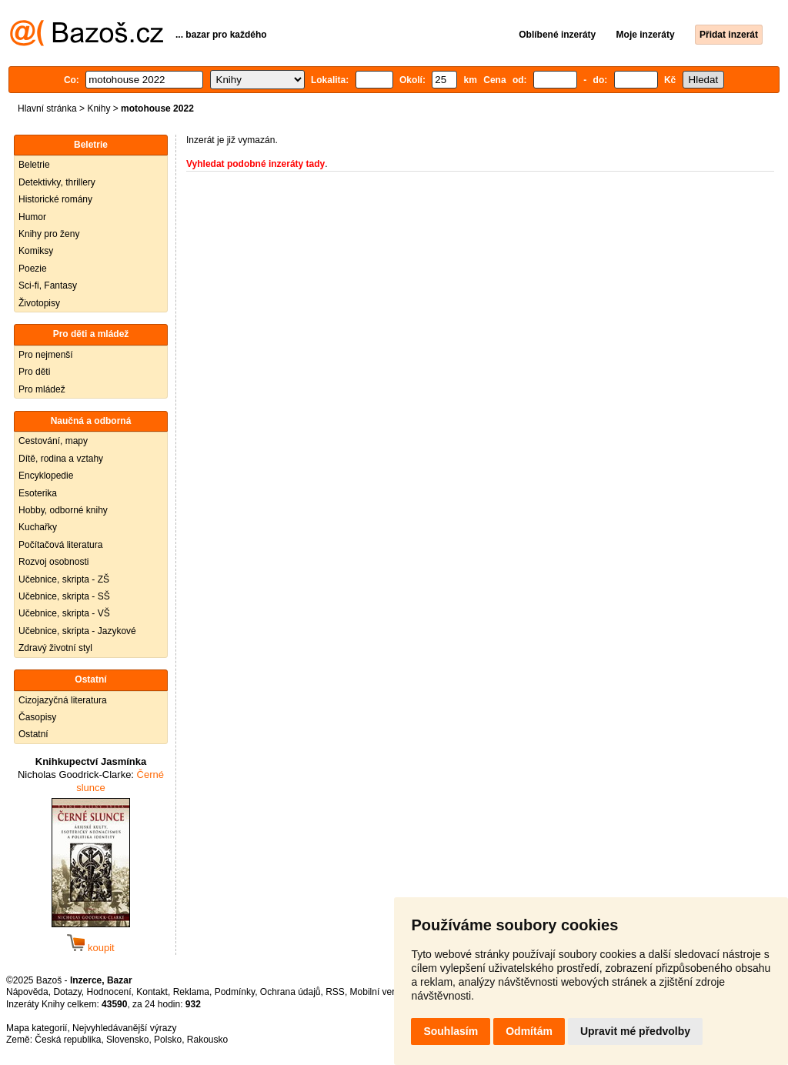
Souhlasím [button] (450, 1031)
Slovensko (127, 1039)
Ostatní (33, 734)
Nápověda (27, 992)
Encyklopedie (45, 475)
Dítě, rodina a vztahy (60, 458)
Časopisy (37, 717)
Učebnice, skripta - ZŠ (63, 579)
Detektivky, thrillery (56, 182)
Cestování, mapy (53, 441)
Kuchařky (37, 527)
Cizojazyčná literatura (62, 700)
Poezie (32, 268)
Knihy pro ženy (48, 234)
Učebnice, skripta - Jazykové (77, 631)
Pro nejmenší (45, 354)
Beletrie (34, 164)
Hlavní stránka (47, 108)
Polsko (168, 1039)
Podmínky (235, 992)
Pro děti (34, 371)
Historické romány (55, 199)
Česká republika (68, 1039)
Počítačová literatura (60, 544)
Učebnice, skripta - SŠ (64, 596)
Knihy (98, 108)
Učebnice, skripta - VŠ (64, 613)
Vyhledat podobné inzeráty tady (255, 164)
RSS (335, 992)
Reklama (191, 992)
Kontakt (152, 992)
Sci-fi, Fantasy (47, 285)
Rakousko (207, 1039)
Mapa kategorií (36, 1028)
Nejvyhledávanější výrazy (124, 1028)
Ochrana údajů (290, 992)
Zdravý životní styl (55, 648)
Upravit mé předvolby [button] (635, 1031)
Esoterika (37, 493)
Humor (32, 217)
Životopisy (39, 303)
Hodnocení (109, 992)
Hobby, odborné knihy (63, 510)
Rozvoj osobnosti (53, 561)
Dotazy (67, 992)
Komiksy (35, 250)
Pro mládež (41, 389)
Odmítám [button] (529, 1031)
